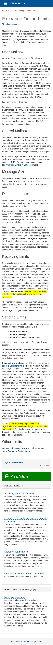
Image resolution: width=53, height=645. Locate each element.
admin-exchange (13, 24)
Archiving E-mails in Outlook (18, 165)
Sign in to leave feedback (15, 462)
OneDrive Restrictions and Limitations (24, 573)
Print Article (16, 476)
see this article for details (13, 366)
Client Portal (17, 3)
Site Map (39, 641)
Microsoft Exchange (14, 597)
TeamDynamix (27, 641)
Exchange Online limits (19, 451)
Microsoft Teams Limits (16, 551)
